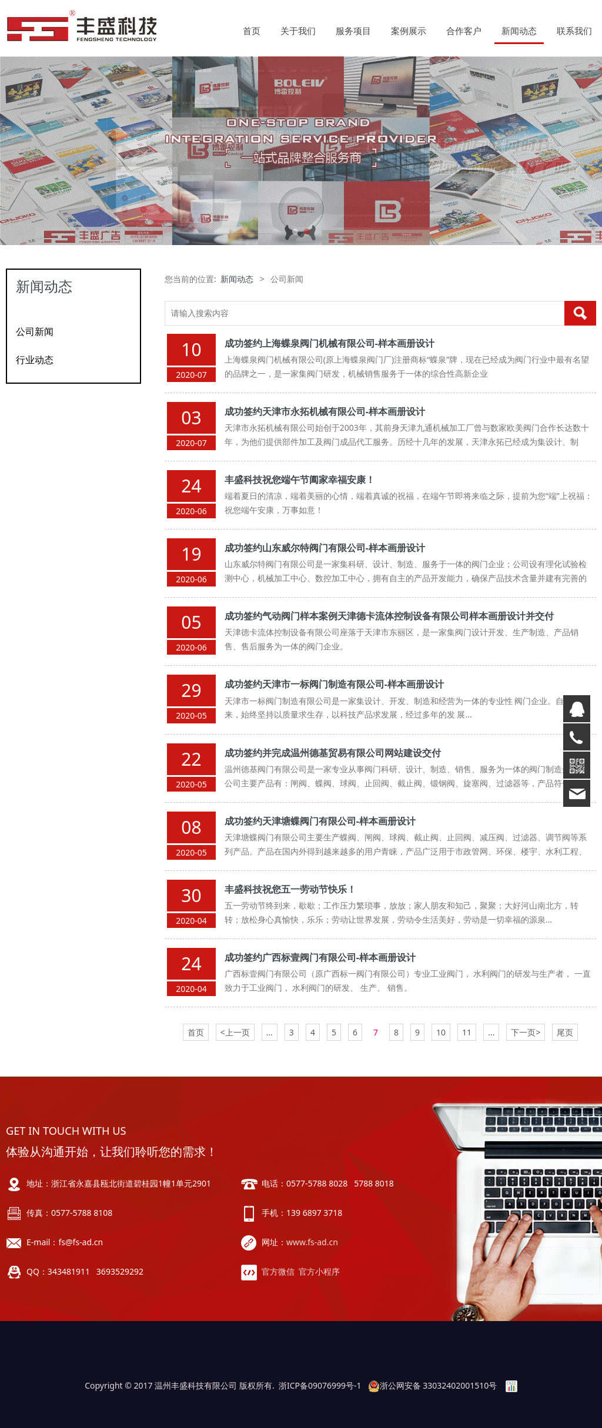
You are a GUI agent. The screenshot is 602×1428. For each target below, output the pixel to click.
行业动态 (34, 359)
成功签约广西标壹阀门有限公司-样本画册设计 (320, 957)
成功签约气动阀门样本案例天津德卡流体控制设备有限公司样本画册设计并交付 (389, 615)
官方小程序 (319, 1271)
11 (466, 1032)
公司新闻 (34, 331)
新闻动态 (519, 30)
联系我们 (574, 30)
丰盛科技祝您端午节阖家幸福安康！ (300, 479)
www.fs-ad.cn (312, 1242)
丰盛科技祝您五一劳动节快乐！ (290, 889)
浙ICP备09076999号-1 (320, 1385)
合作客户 (463, 30)
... (269, 1032)
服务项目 (353, 30)
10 (441, 1032)
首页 (251, 30)
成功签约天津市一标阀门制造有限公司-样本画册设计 (334, 684)
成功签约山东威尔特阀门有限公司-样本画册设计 (325, 547)
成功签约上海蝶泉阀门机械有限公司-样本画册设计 (329, 343)
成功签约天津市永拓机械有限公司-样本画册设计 (325, 411)
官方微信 (278, 1271)
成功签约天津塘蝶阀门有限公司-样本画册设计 (320, 820)
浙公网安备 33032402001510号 (432, 1385)
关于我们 (298, 30)
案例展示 (408, 30)
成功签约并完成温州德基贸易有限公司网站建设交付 (333, 752)
